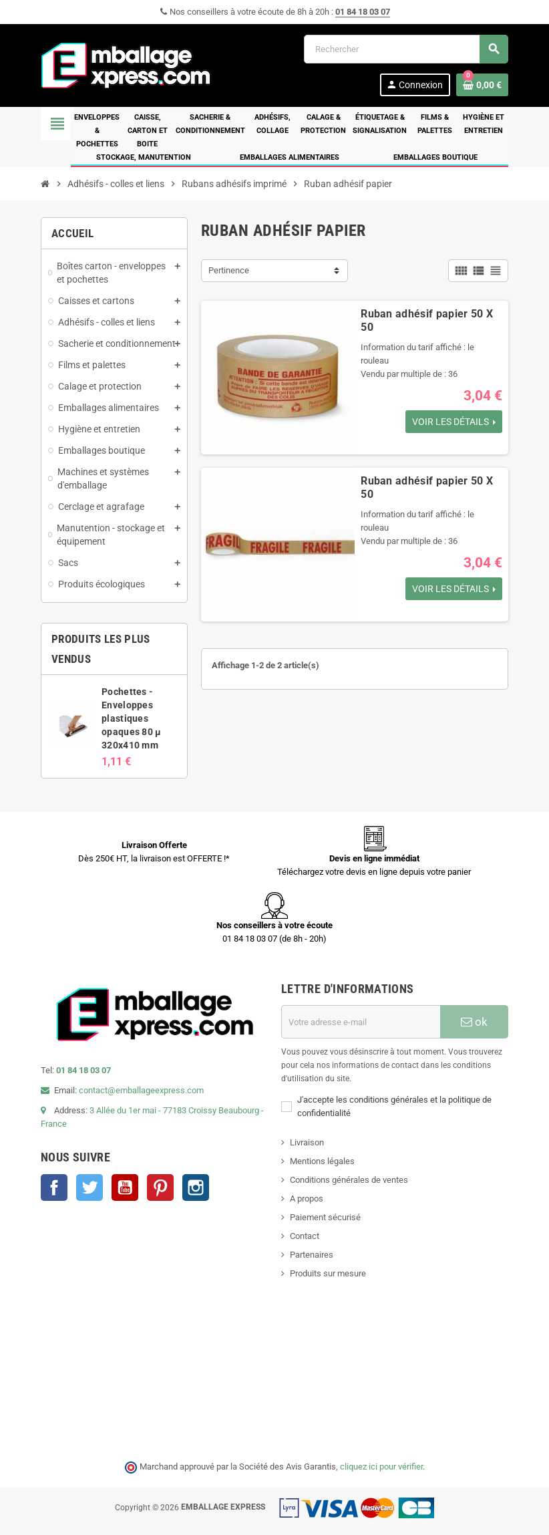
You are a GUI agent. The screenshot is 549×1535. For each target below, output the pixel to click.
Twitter (89, 1187)
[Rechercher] (406, 49)
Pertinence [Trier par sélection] (228, 270)
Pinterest (160, 1187)
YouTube (125, 1187)
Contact (304, 1236)
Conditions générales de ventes (349, 1180)
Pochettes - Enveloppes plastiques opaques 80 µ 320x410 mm (131, 718)
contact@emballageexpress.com (141, 1090)
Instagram (195, 1187)
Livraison (307, 1142)
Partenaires (311, 1255)
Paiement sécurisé (325, 1217)
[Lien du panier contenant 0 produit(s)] (482, 85)
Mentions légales (322, 1161)
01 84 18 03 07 (362, 12)
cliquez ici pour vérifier (381, 1466)
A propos (306, 1199)
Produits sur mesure (328, 1273)
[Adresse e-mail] (360, 1021)
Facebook (54, 1187)
